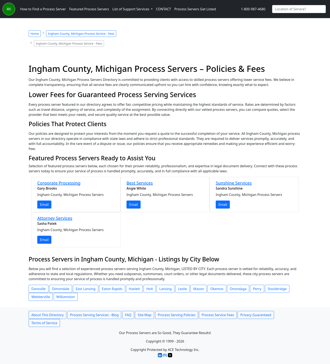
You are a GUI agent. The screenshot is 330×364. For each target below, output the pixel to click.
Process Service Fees (218, 315)
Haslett (134, 288)
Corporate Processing (58, 183)
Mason (198, 288)
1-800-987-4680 (253, 9)
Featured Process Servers (89, 9)
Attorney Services (54, 218)
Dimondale (60, 288)
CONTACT (163, 9)
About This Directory (47, 315)
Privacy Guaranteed (255, 315)
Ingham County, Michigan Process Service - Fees (81, 34)
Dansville (38, 288)
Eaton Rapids (112, 288)
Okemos (216, 288)
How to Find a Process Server (43, 9)
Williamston (65, 296)
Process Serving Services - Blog (94, 315)
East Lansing (85, 288)
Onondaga (238, 288)
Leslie (182, 288)
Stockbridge (277, 288)
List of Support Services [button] (131, 9)
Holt (149, 288)
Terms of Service (44, 323)
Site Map (144, 315)
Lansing (165, 288)
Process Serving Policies (177, 315)
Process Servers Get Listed (195, 9)
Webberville (40, 296)
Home (35, 34)
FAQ (128, 315)
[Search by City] (299, 9)
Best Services (139, 183)
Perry (257, 288)
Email (44, 204)
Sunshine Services (234, 183)
